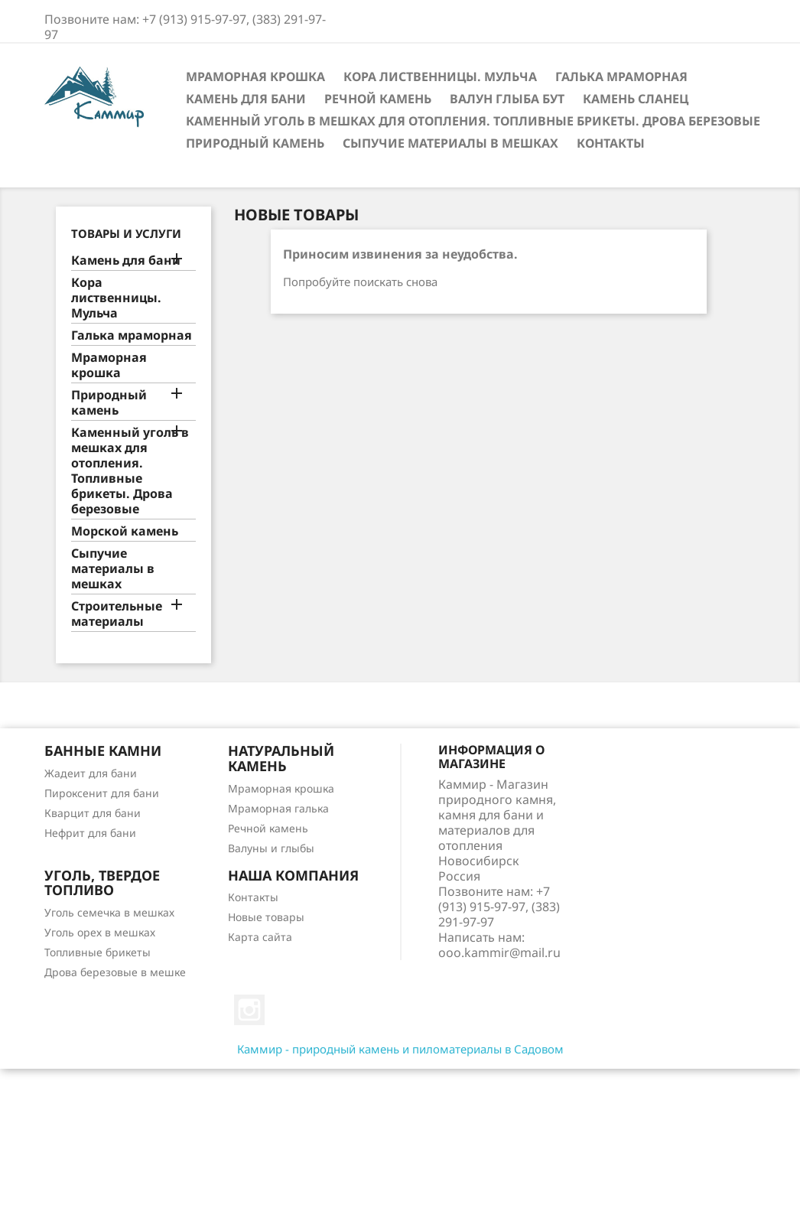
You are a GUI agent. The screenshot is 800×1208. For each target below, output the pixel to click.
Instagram (249, 1010)
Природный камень (255, 143)
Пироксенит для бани (101, 793)
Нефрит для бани (90, 832)
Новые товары (266, 917)
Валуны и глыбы (271, 848)
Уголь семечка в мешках (109, 912)
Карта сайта (260, 937)
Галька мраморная (621, 76)
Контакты (611, 143)
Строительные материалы (116, 614)
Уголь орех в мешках (99, 932)
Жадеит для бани (90, 773)
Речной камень (377, 98)
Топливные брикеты (97, 952)
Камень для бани (246, 98)
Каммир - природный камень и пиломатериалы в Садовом (400, 1049)
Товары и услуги (126, 233)
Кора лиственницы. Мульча (440, 76)
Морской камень (124, 531)
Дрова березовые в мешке (115, 972)
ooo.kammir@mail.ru (499, 952)
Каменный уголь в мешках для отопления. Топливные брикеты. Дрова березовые (473, 120)
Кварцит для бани (92, 813)
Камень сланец (635, 98)
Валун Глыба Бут (507, 98)
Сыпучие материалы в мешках (450, 143)
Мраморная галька (278, 808)
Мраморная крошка (255, 76)
